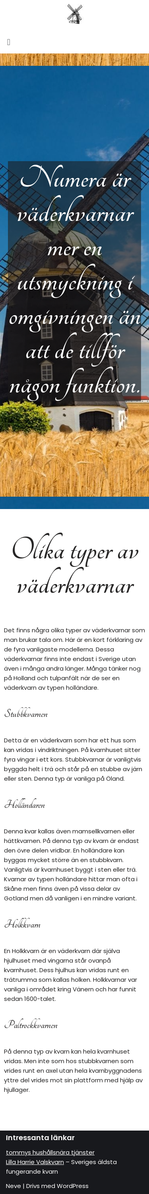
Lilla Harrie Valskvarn (35, 1162)
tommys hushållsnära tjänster (50, 1152)
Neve (13, 1186)
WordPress (73, 1186)
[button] (74, 42)
